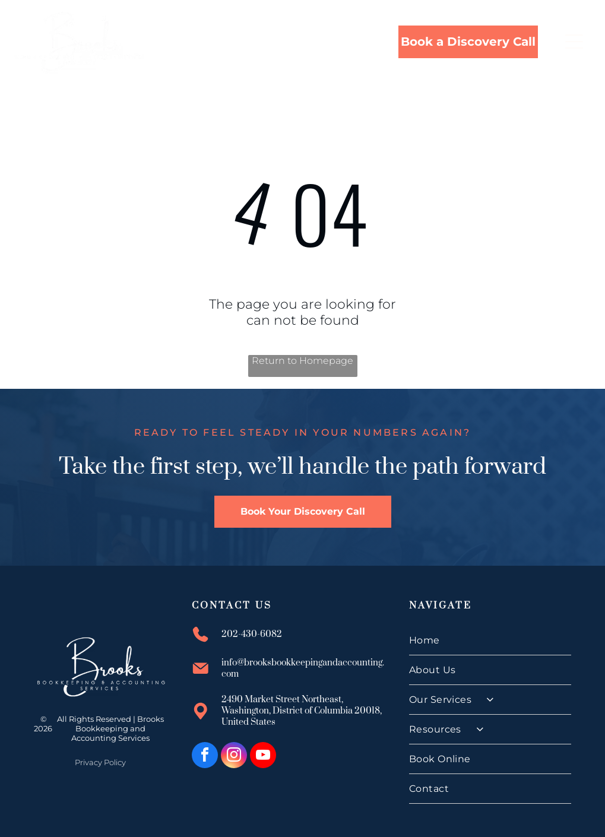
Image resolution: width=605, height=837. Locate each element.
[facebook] (205, 756)
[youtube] (263, 756)
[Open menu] (574, 41)
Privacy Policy (100, 762)
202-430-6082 (251, 634)
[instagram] (234, 756)
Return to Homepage (302, 360)
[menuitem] (490, 640)
